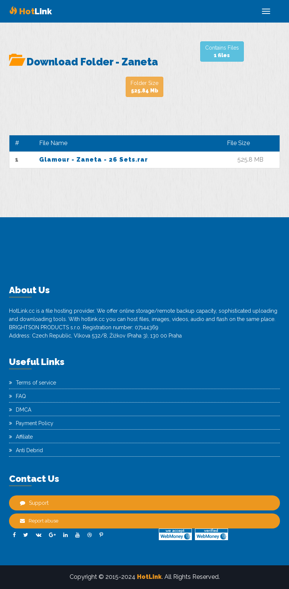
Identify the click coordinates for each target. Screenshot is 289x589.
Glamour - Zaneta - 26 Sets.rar (93, 159)
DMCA (20, 410)
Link (30, 11)
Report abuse (39, 521)
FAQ (17, 396)
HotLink (149, 576)
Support (34, 503)
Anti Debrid (26, 450)
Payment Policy (31, 423)
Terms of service (32, 383)
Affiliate (21, 437)
